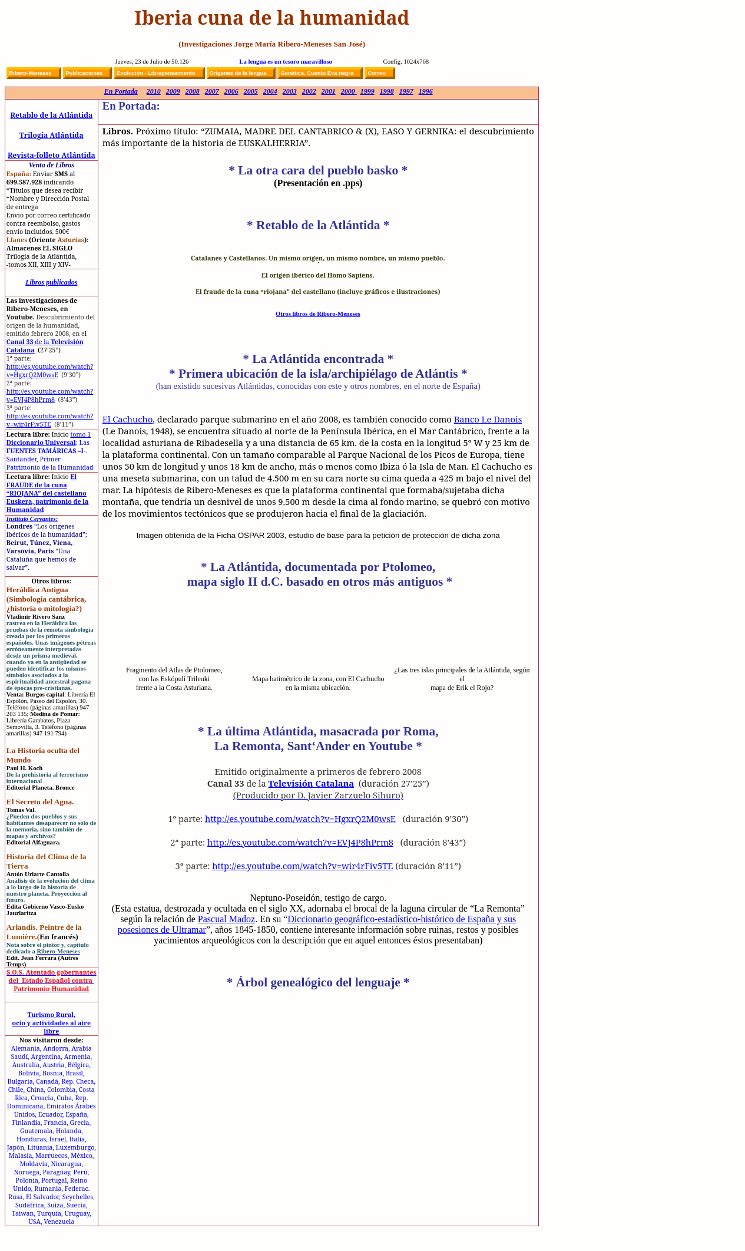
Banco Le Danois (488, 419)
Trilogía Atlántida (51, 135)
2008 (193, 91)
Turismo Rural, (51, 1015)
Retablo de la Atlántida (51, 115)
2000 (349, 91)
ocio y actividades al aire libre (51, 1027)
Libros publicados (51, 282)
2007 (212, 91)
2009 (173, 91)
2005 (251, 91)
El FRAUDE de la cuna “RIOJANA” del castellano (46, 485)
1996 (426, 91)
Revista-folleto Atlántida (51, 155)
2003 (290, 91)
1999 (367, 91)
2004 (270, 91)
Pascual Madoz (226, 919)
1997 (406, 91)
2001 (329, 91)
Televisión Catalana (312, 783)
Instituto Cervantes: (32, 519)
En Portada (121, 91)
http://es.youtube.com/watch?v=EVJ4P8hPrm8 (50, 395)
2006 (231, 91)
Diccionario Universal (48, 438)
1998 (387, 91)
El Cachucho (127, 419)
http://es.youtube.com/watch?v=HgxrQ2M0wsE (50, 370)
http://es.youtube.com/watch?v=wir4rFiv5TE (50, 420)
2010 (154, 91)
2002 (309, 91)
